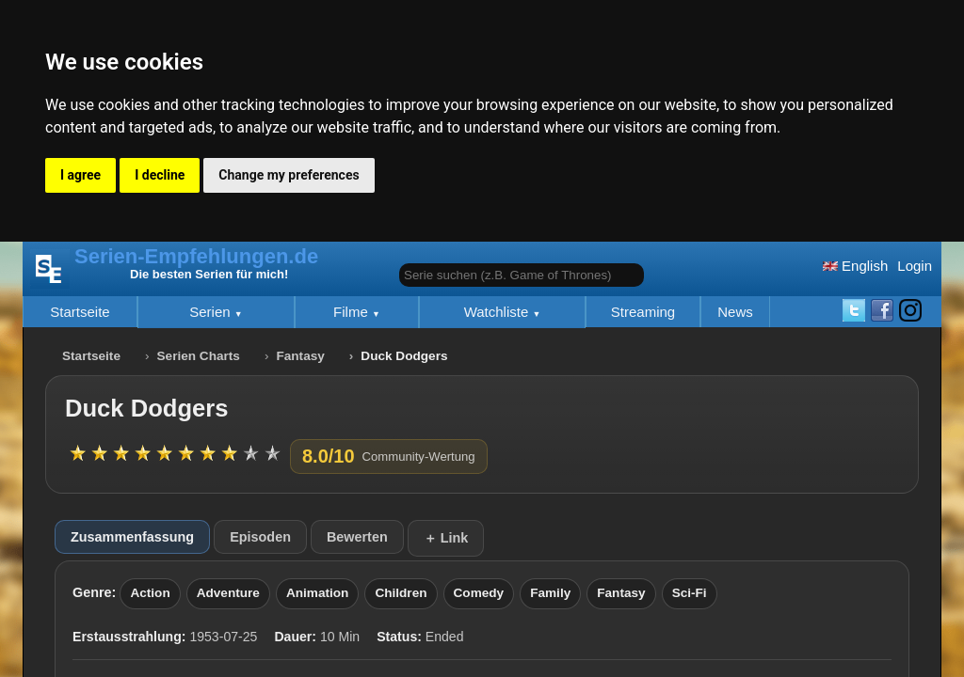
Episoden (260, 536)
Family (550, 593)
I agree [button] (80, 174)
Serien (211, 312)
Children (400, 593)
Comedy (479, 593)
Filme (352, 312)
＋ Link (446, 537)
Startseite (79, 312)
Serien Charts (198, 356)
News (735, 312)
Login (914, 266)
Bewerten (357, 536)
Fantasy (300, 356)
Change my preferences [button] (288, 174)
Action (149, 593)
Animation (317, 593)
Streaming (643, 312)
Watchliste (498, 312)
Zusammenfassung (132, 536)
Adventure (228, 593)
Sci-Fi (689, 593)
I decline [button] (160, 174)
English (855, 266)
